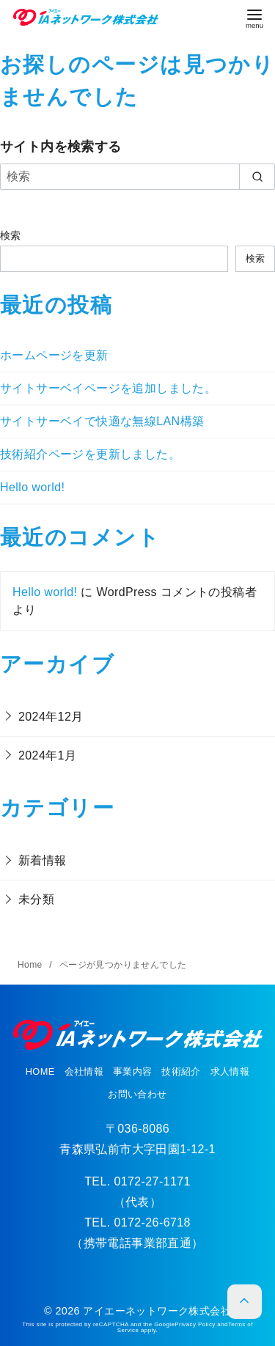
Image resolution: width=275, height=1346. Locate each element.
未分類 (36, 899)
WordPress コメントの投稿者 (176, 592)
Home (31, 965)
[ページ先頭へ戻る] (244, 1301)
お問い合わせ (137, 1094)
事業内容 (133, 1071)
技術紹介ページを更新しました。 (90, 454)
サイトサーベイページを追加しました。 (108, 388)
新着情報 (42, 860)
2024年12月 (51, 716)
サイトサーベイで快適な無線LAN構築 (102, 421)
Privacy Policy (195, 1324)
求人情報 (230, 1071)
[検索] (137, 176)
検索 (10, 235)
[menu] (254, 18)
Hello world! (32, 487)
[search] (257, 176)
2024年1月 (47, 755)
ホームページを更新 (54, 355)
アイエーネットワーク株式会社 (157, 1311)
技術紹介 (181, 1071)
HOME (40, 1071)
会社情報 (84, 1071)
